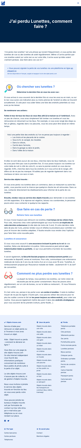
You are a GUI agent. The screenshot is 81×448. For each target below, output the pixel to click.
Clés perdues (66, 332)
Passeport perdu (67, 376)
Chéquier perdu (66, 355)
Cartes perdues (10, 436)
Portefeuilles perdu (68, 342)
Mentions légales (43, 436)
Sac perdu (64, 338)
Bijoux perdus (66, 352)
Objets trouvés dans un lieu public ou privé (44, 368)
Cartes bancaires (10, 433)
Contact (39, 433)
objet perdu (19, 329)
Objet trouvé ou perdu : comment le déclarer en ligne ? (16, 342)
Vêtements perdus (67, 335)
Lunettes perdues (67, 349)
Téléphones (8, 440)
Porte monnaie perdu (68, 345)
